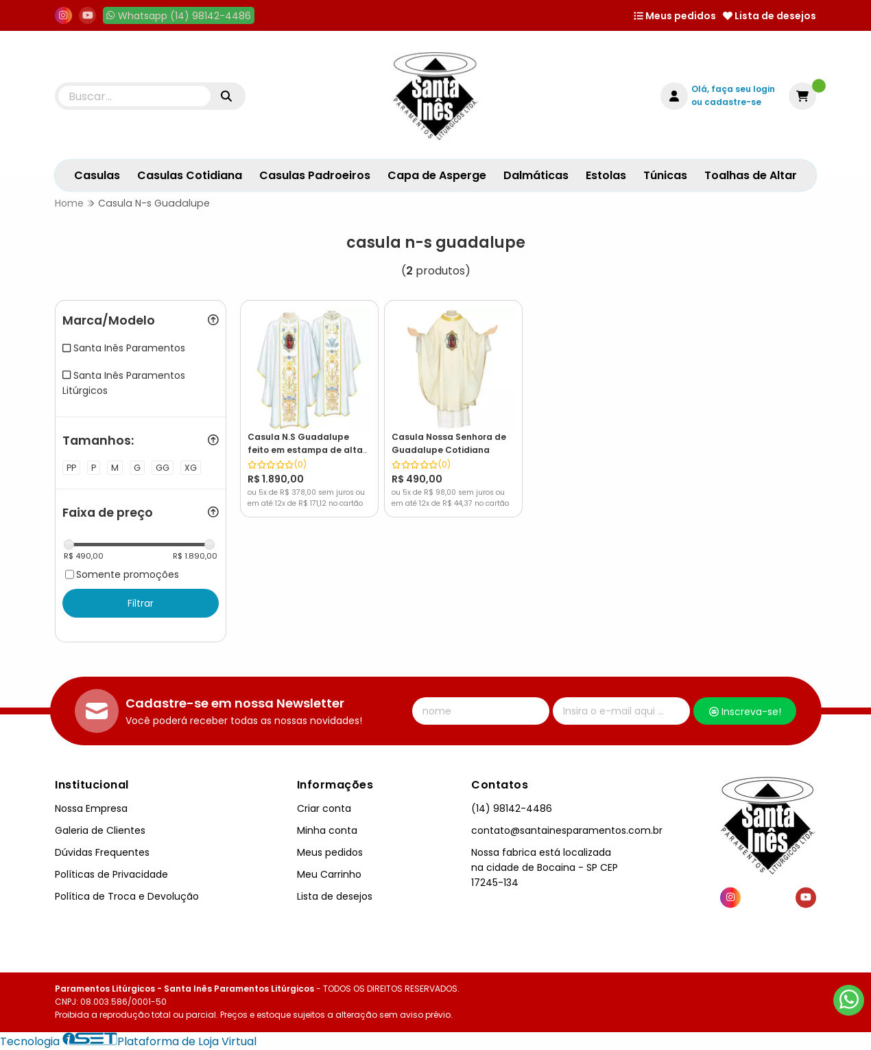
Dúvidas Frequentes (102, 852)
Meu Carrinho (329, 874)
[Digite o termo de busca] (134, 96)
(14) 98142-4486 (511, 808)
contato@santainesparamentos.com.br (567, 830)
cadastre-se (732, 102)
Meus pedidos (675, 16)
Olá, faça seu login (733, 89)
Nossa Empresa (91, 808)
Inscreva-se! (745, 712)
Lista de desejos (769, 16)
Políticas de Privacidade (111, 874)
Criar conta (324, 808)
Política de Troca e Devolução (127, 896)
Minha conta (327, 830)
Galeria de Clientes (100, 830)
